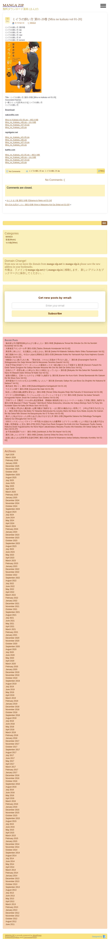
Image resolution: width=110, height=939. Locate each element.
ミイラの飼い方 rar (36, 171)
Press (39, 935)
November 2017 (12, 744)
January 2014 (11, 876)
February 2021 (12, 632)
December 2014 (12, 844)
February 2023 (12, 563)
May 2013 (10, 898)
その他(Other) (11, 243)
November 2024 (12, 503)
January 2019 (11, 704)
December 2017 (12, 741)
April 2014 (10, 867)
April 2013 (10, 901)
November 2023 (12, 538)
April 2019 (10, 695)
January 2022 (11, 601)
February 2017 (12, 770)
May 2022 (10, 589)
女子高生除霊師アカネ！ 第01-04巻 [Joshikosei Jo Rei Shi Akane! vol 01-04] (38, 432)
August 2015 (11, 821)
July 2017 (10, 755)
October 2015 (11, 815)
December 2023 (12, 535)
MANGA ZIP (10, 935)
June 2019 (10, 689)
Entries (8, 937)
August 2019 (11, 684)
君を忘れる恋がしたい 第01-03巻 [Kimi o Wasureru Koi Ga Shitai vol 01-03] (37, 205)
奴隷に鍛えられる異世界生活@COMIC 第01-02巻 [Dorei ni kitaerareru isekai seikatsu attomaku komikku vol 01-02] (53, 439)
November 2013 (12, 881)
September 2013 (13, 887)
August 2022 (11, 581)
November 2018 (12, 709)
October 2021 (11, 609)
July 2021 (10, 618)
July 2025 (10, 480)
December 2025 (12, 466)
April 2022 (10, 592)
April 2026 (10, 455)
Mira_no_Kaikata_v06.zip (16, 140)
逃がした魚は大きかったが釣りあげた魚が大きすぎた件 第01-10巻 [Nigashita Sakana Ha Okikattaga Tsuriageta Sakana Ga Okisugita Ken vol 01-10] (53, 417)
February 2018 (12, 735)
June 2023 (10, 552)
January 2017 (11, 772)
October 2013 (11, 884)
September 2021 (13, 612)
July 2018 (10, 721)
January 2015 (11, 841)
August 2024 (11, 512)
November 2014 (12, 847)
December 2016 (12, 775)
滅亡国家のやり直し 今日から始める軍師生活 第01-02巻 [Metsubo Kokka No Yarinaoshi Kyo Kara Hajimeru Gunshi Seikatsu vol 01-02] (54, 355)
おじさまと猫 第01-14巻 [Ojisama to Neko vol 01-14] (29, 200)
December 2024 (12, 500)
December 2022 (12, 569)
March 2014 (11, 870)
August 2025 (11, 477)
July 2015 (10, 824)
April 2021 (10, 626)
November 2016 (12, 778)
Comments (28, 937)
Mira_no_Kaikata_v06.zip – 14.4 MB (20, 122)
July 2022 (10, 583)
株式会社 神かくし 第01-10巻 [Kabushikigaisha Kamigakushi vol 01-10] (36, 386)
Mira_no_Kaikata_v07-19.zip (17, 125)
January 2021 (11, 635)
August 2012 (11, 921)
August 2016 (11, 787)
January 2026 (11, 463)
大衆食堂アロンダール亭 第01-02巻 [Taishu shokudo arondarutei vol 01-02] (38, 348)
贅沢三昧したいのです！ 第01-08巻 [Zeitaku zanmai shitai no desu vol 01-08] (39, 435)
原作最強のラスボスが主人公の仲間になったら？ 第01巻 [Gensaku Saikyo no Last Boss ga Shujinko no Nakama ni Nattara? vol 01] (55, 382)
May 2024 (10, 520)
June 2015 (10, 827)
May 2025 (10, 486)
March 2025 (11, 492)
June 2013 (10, 896)
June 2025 (10, 483)
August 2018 (11, 718)
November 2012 (12, 916)
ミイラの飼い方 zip (52, 171)
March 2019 (11, 698)
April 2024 (10, 523)
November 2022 (12, 572)
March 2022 (11, 595)
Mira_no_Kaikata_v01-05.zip (17, 137)
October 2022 (11, 575)
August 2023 (11, 546)
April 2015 (10, 833)
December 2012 (12, 913)
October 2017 (11, 747)
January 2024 (11, 532)
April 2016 (10, 798)
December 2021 (12, 603)
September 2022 (13, 578)
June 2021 (10, 621)
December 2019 (12, 672)
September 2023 (13, 543)
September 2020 (13, 646)
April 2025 (10, 489)
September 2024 (13, 509)
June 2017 (10, 758)
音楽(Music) (11, 240)
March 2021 (11, 629)
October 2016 (11, 781)
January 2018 (11, 738)
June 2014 (10, 861)
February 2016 (12, 804)
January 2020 (11, 669)
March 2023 (11, 560)
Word (35, 935)
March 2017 (11, 767)
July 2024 (10, 515)
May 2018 (10, 727)
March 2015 (11, 835)
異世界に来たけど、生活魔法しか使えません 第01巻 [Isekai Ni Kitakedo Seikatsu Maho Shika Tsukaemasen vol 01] (55, 351)
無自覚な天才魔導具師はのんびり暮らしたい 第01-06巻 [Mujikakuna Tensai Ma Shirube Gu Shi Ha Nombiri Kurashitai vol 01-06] (51, 344)
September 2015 (13, 818)
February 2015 (12, 838)
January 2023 (11, 566)
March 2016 (11, 801)
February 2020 (12, 666)
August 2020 (11, 649)
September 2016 (13, 784)
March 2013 (11, 904)
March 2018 (11, 732)
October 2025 (11, 472)
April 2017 (10, 764)
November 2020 (12, 641)
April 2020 (10, 661)
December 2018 (12, 707)
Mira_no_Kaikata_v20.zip (16, 127)
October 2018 (11, 712)
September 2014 (13, 853)
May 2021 (10, 623)
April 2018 (10, 729)
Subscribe (55, 313)
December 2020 (12, 638)
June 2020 (10, 655)
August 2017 (11, 752)
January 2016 (11, 807)
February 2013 (12, 907)
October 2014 (11, 850)
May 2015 (10, 830)
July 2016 (10, 790)
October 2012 (11, 919)
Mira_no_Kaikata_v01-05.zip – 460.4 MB (22, 155)
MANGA (33, 23)
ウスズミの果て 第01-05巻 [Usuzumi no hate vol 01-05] (30, 389)
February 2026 (12, 460)
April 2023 (10, 558)
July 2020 (10, 652)
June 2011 (10, 924)
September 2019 (13, 681)
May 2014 (10, 864)
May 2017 (10, 761)
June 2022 (10, 586)
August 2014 (11, 856)
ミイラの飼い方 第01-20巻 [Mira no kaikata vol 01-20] (47, 19)
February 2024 (12, 529)
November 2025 (12, 469)
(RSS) (13, 937)
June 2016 (10, 792)
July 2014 (10, 858)
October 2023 (11, 540)
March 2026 (11, 457)
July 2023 (10, 549)
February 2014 (12, 873)
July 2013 (10, 893)
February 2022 (12, 598)
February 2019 (12, 701)
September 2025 (13, 475)
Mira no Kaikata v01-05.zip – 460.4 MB (21, 120)
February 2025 (12, 495)
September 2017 (13, 750)
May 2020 (10, 658)
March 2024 (11, 526)
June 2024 (10, 518)
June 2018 (10, 724)
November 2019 (12, 675)
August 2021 (11, 615)
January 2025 (11, 497)
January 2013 (11, 910)
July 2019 (10, 687)
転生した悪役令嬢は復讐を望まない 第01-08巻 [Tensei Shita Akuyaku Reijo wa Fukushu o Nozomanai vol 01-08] (54, 392)
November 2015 (12, 813)
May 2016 (10, 795)
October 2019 (11, 678)
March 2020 (11, 664)
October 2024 (11, 506)
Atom (17, 937)
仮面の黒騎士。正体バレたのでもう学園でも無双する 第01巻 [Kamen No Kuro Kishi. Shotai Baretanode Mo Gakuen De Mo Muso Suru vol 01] (55, 376)
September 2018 (13, 715)
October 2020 (11, 644)
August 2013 (11, 890)
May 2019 (10, 692)
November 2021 (12, 606)
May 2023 (10, 555)
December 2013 (12, 878)
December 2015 (12, 810)
